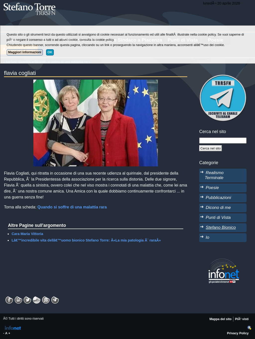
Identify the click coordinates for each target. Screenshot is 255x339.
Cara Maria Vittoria (27, 234)
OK (50, 52)
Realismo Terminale (214, 175)
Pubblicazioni (218, 197)
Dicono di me (218, 207)
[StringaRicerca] (223, 141)
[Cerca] (210, 148)
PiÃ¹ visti (242, 319)
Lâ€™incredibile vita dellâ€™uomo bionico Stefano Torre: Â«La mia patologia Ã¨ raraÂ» (86, 240)
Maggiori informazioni (24, 52)
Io (207, 237)
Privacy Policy (238, 333)
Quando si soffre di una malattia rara (72, 207)
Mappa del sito (220, 319)
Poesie (212, 187)
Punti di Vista (218, 217)
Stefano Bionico (221, 227)
